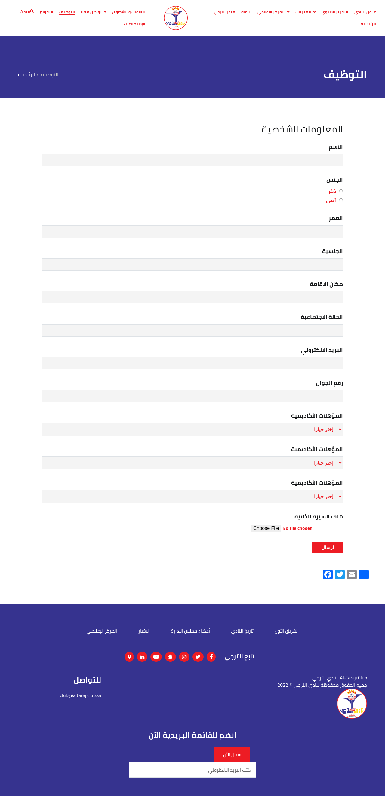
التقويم (46, 12)
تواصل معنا (91, 12)
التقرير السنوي (335, 12)
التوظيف (67, 12)
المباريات (303, 12)
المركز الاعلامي (271, 12)
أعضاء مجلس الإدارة (190, 630)
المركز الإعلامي (102, 630)
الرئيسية (368, 24)
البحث (27, 12)
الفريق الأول (287, 630)
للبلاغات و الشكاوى (128, 12)
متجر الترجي (224, 12)
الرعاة (246, 12)
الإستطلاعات (134, 24)
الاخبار (144, 630)
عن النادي (362, 12)
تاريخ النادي (242, 630)
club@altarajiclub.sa (80, 695)
